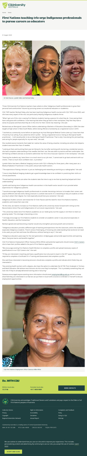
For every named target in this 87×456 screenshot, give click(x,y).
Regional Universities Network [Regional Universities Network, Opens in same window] (11, 418)
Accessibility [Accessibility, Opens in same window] (34, 413)
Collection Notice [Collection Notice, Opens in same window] (7, 410)
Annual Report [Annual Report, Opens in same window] (34, 418)
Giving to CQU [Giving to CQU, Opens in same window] (62, 415)
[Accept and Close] (13, 452)
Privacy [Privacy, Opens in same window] (4, 413)
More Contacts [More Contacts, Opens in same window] (71, 388)
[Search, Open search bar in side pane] (79, 5)
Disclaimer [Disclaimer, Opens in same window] (33, 415)
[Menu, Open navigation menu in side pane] (83, 5)
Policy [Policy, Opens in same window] (60, 413)
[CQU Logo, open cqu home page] (14, 6)
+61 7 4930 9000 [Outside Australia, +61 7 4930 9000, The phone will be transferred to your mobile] (36, 389)
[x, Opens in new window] (19, 433)
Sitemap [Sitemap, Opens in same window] (60, 418)
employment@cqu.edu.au (60, 274)
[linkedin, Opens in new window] (14, 433)
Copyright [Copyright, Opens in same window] (5, 415)
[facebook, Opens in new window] (4, 433)
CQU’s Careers (79, 242)
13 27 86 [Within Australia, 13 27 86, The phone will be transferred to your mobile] (5, 389)
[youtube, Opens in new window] (24, 433)
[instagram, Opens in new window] (9, 433)
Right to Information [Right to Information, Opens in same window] (36, 410)
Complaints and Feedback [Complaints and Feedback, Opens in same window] (66, 410)
